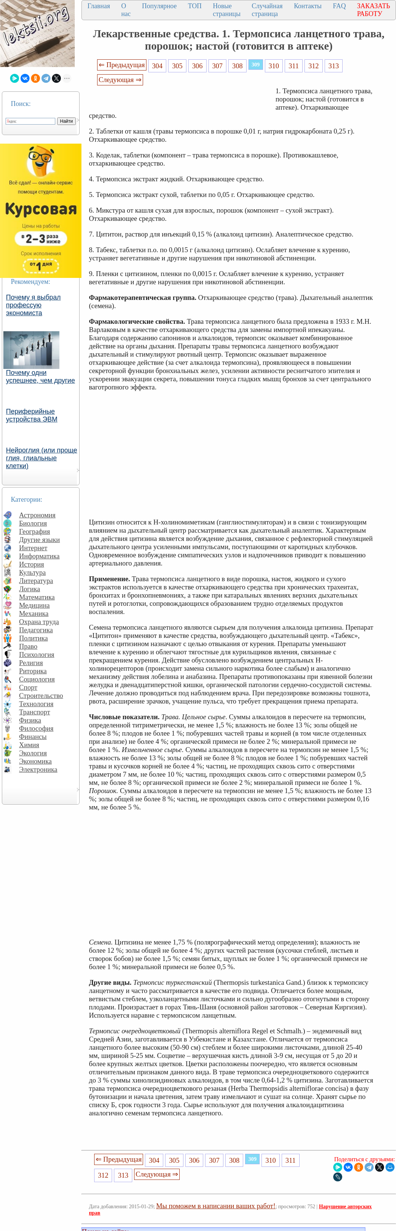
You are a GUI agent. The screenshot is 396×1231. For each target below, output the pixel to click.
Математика (37, 597)
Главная (98, 6)
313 (333, 66)
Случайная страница (267, 10)
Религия (31, 663)
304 (157, 66)
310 (274, 66)
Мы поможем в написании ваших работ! (215, 1206)
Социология (37, 679)
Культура (32, 572)
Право (28, 646)
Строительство (41, 695)
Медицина (34, 605)
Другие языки (39, 540)
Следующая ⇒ (120, 80)
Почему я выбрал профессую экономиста (33, 305)
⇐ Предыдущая (122, 65)
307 (217, 66)
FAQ (339, 6)
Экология (33, 753)
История (31, 564)
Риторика (33, 671)
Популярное (159, 6)
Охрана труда (39, 622)
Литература (36, 581)
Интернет (33, 548)
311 (293, 66)
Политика (33, 638)
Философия (36, 728)
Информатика (39, 556)
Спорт (28, 687)
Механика (34, 613)
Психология (36, 654)
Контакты (308, 6)
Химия (29, 745)
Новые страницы (227, 10)
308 (237, 66)
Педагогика (36, 630)
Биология (33, 523)
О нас (126, 10)
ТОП (195, 6)
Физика (30, 720)
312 (313, 66)
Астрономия (37, 515)
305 (177, 66)
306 (197, 66)
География (34, 531)
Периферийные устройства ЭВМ (32, 415)
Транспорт (34, 712)
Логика (29, 589)
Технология (36, 704)
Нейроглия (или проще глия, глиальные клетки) (41, 458)
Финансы (33, 736)
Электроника (38, 769)
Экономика (35, 761)
